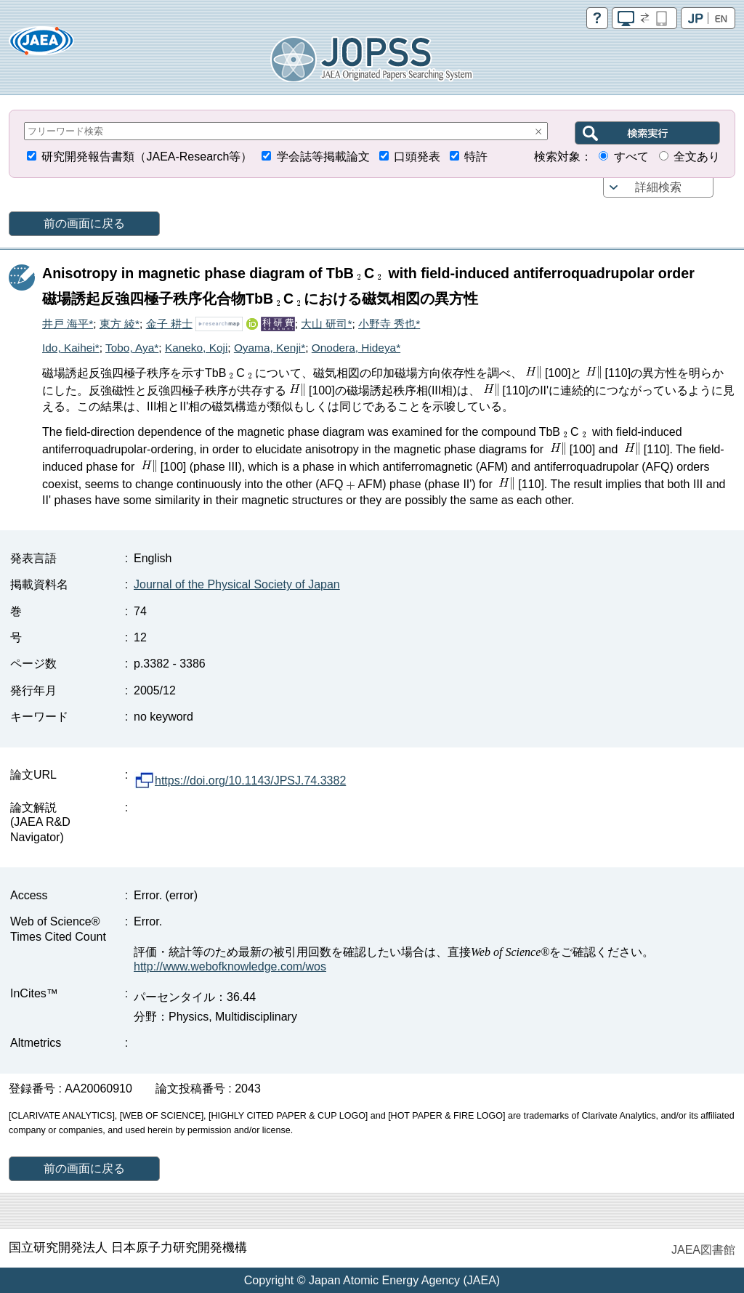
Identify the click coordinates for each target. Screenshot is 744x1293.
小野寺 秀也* (389, 323)
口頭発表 (417, 156)
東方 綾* (120, 323)
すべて (631, 156)
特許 (476, 156)
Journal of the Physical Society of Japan (237, 584)
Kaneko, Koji (196, 347)
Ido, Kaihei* (71, 347)
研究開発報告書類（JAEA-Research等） (146, 156)
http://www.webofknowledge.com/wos (230, 966)
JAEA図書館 (703, 1250)
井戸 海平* (67, 323)
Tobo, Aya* (131, 347)
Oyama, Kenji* (269, 347)
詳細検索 (658, 187)
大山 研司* (326, 323)
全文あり (697, 156)
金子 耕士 (169, 323)
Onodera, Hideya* (356, 347)
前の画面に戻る (84, 223)
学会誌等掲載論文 (323, 156)
